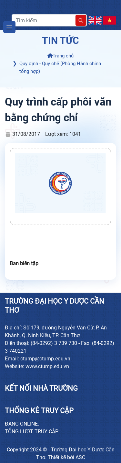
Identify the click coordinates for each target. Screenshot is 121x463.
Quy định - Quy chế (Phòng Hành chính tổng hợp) (60, 67)
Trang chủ (60, 56)
